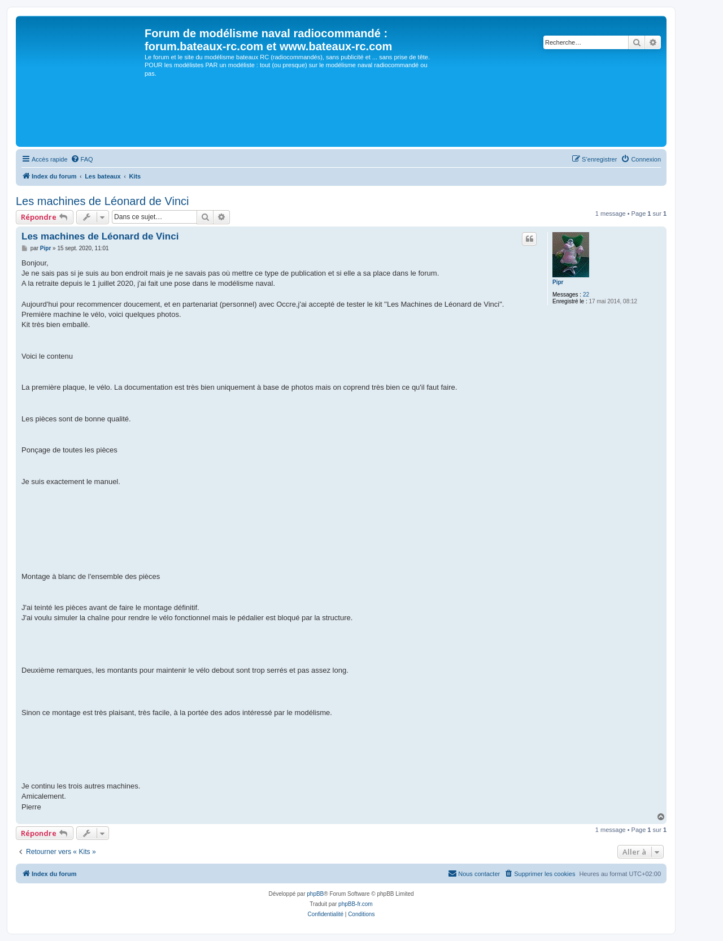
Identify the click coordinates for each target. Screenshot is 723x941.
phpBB (315, 894)
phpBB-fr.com (355, 904)
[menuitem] (82, 159)
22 (586, 294)
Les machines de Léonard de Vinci (102, 201)
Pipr (557, 282)
